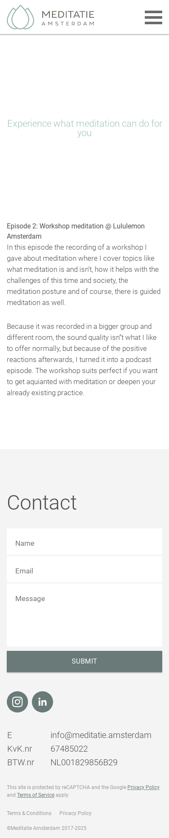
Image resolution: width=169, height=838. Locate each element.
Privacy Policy (143, 787)
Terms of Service (35, 795)
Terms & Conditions (29, 813)
